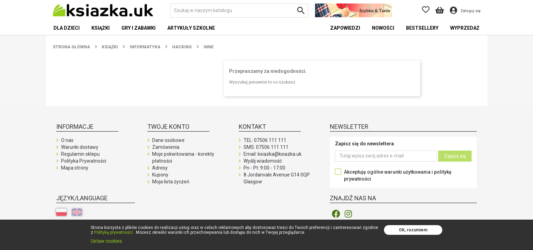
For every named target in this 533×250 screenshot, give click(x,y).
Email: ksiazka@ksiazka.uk (273, 154)
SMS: (266, 147)
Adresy (160, 168)
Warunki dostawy (79, 147)
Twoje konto (168, 126)
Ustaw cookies (106, 241)
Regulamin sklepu (80, 154)
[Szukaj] (239, 10)
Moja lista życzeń (170, 181)
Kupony (160, 174)
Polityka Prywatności (83, 161)
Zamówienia (165, 147)
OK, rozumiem (413, 230)
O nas (67, 140)
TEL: (265, 140)
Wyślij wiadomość (263, 161)
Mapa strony (74, 168)
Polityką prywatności (113, 232)
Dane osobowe (168, 140)
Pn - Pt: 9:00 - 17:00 (264, 168)
